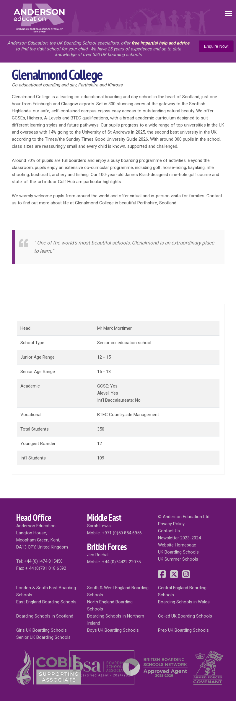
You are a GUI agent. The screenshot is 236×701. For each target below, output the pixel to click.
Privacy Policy (171, 523)
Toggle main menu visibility (229, 12)
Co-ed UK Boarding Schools (185, 616)
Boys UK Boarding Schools (113, 630)
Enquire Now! (216, 46)
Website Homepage (177, 545)
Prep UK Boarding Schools (183, 630)
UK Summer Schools (178, 559)
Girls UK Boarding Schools (41, 630)
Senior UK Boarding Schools (43, 637)
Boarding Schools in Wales (184, 602)
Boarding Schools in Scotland (44, 616)
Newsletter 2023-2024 (179, 538)
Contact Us (169, 530)
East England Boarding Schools (46, 602)
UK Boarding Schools (178, 552)
